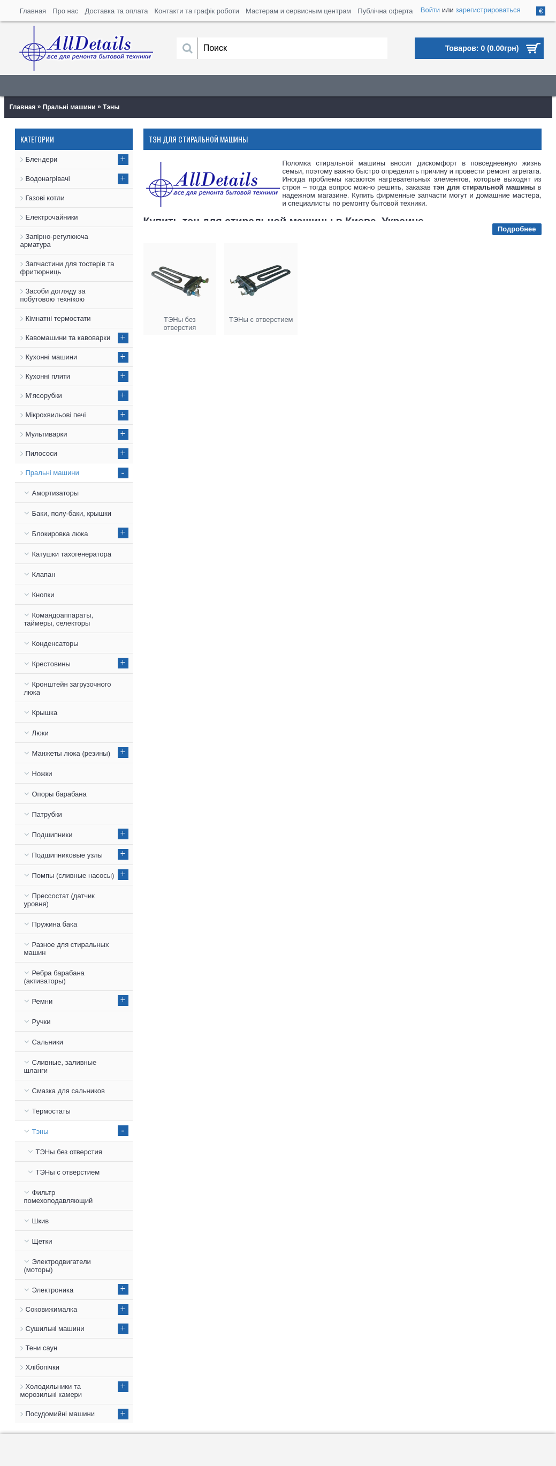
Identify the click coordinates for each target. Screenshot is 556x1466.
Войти (430, 10)
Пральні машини (69, 107)
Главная (23, 107)
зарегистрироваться (487, 10)
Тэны (111, 107)
